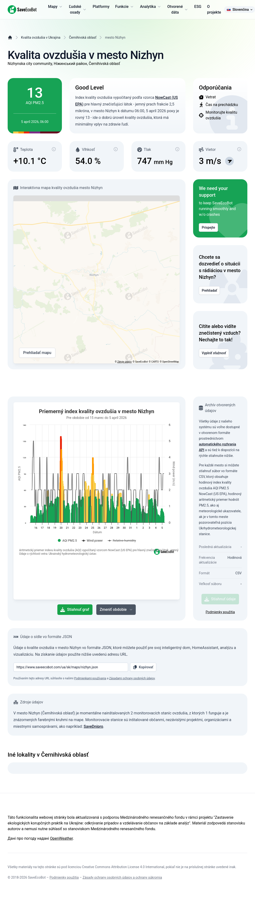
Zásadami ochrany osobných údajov (132, 678)
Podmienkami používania (90, 678)
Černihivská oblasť (83, 37)
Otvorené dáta (178, 9)
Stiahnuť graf (74, 609)
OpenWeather (61, 838)
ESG (197, 6)
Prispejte (208, 227)
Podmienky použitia (220, 612)
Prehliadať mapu (37, 353)
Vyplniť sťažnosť (214, 353)
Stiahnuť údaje (220, 599)
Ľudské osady (78, 9)
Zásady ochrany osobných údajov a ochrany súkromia (122, 877)
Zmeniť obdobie (116, 609)
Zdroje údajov (124, 361)
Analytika (151, 6)
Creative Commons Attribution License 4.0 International (123, 867)
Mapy (55, 6)
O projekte (214, 9)
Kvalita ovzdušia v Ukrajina (40, 37)
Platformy (101, 6)
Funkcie (124, 6)
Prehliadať (209, 290)
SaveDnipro (93, 726)
